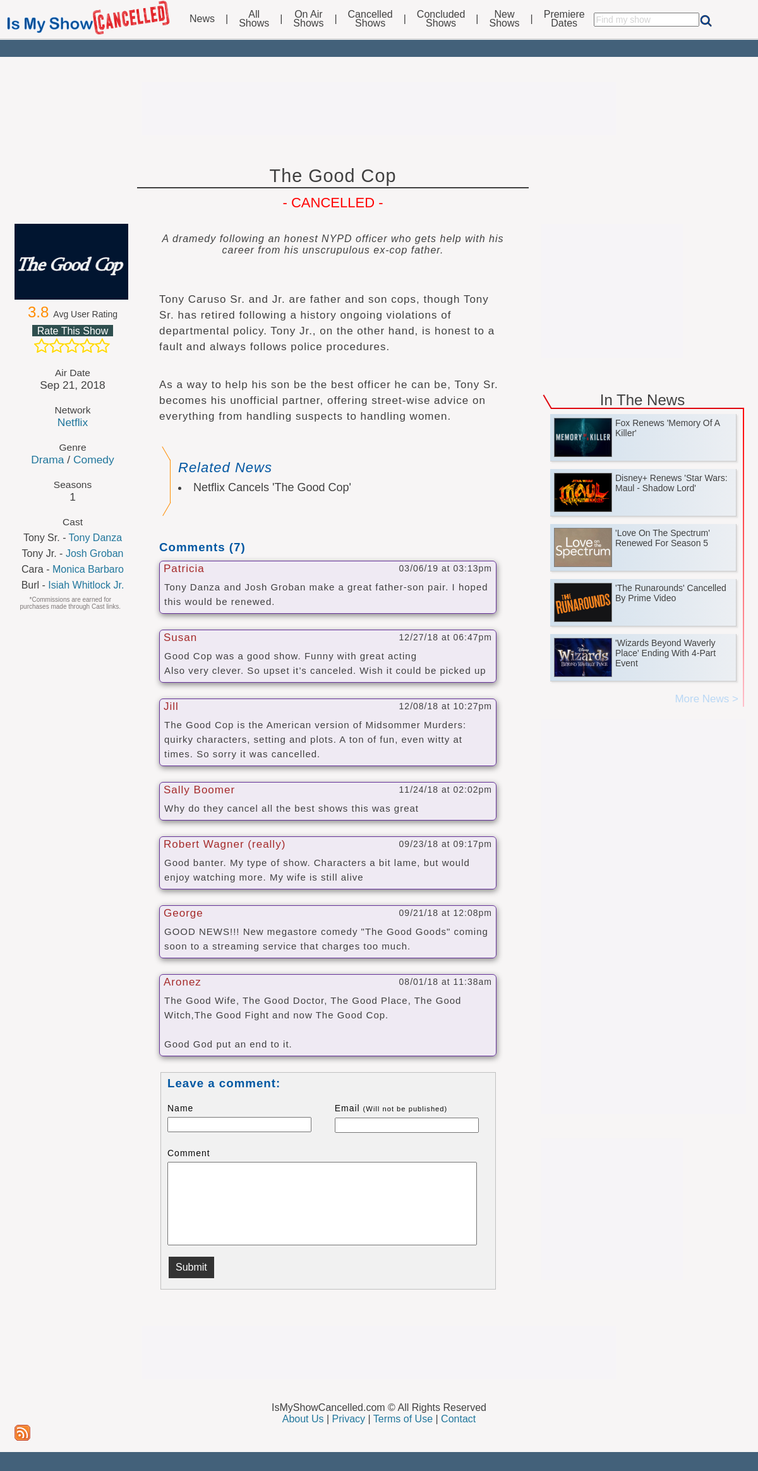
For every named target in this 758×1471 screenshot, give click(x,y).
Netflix (72, 422)
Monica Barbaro (88, 569)
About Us (303, 1418)
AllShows (254, 19)
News (202, 19)
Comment (188, 1153)
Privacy (348, 1418)
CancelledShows (370, 19)
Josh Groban (95, 553)
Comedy (93, 459)
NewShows (505, 19)
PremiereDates (564, 19)
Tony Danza (96, 537)
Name (180, 1108)
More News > (706, 699)
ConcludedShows (441, 19)
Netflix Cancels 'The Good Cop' (272, 487)
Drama (47, 459)
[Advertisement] (379, 109)
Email (391, 1108)
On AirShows (308, 19)
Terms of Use (403, 1418)
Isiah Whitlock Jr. (86, 585)
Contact (458, 1418)
